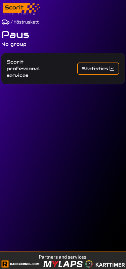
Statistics (98, 69)
